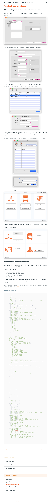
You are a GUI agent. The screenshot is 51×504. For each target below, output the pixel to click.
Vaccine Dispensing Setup (12, 484)
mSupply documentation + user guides (19, 2)
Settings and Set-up (11, 468)
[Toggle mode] (43, 2)
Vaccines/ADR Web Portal (12, 492)
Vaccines (8, 488)
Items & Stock (9, 472)
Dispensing (8, 482)
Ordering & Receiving (11, 464)
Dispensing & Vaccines (11, 475)
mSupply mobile (10, 461)
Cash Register (9, 479)
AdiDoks (17, 502)
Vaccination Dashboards (12, 486)
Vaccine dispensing (10, 490)
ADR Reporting (9, 481)
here (18, 286)
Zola (12, 502)
